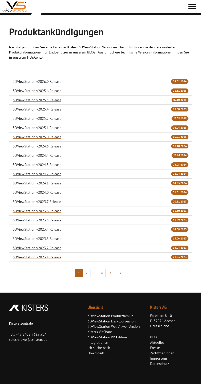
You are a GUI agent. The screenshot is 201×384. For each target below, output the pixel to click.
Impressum (158, 358)
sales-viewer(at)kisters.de (28, 339)
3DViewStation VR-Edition (107, 337)
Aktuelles (157, 342)
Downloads (96, 353)
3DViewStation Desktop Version (112, 321)
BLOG (154, 337)
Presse (155, 347)
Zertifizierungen (162, 353)
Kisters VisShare (100, 332)
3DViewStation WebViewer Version (114, 326)
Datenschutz (159, 363)
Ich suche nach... (100, 347)
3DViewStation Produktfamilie (110, 316)
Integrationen (98, 342)
